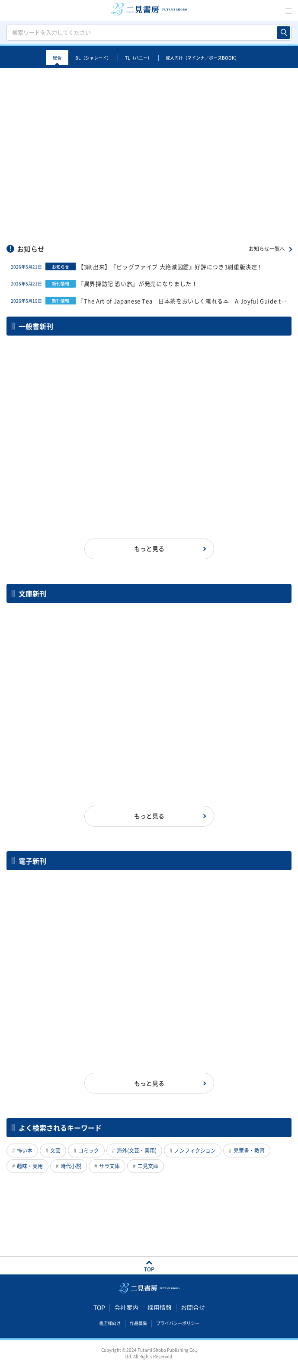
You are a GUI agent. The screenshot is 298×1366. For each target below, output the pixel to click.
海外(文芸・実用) (137, 1150)
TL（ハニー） (138, 57)
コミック (88, 1150)
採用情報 (159, 1307)
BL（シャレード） (93, 57)
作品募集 (138, 1323)
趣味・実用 (30, 1166)
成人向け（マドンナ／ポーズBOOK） (202, 57)
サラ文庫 (109, 1166)
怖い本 (24, 1150)
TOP (99, 1307)
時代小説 (71, 1166)
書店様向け (110, 1323)
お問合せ (193, 1307)
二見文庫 (148, 1166)
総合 (57, 57)
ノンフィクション (195, 1150)
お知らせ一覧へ (267, 249)
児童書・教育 (249, 1150)
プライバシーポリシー (177, 1323)
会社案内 (126, 1307)
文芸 (55, 1150)
